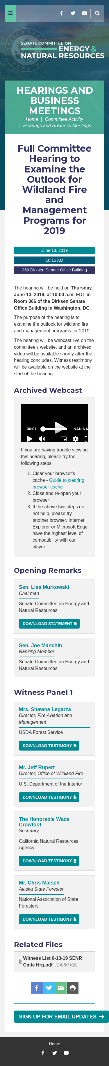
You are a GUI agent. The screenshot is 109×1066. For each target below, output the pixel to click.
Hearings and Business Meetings (54, 100)
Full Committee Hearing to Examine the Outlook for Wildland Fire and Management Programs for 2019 (54, 189)
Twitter (49, 988)
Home (32, 119)
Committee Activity (64, 119)
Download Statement (47, 623)
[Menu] (10, 13)
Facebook (37, 988)
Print (72, 988)
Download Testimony (47, 745)
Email (61, 988)
